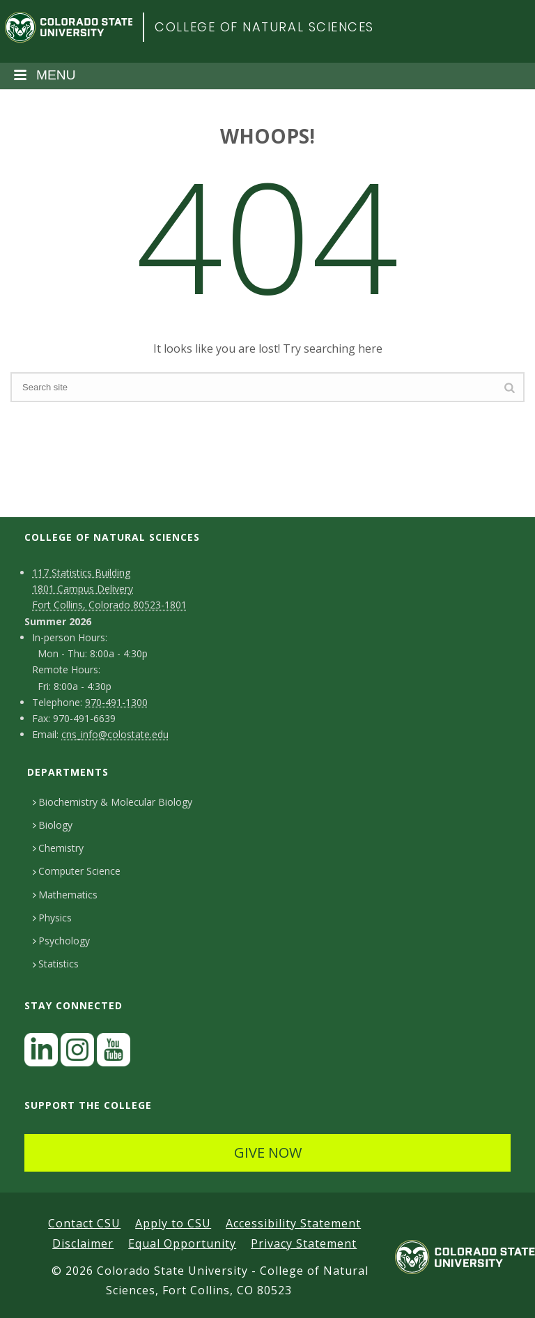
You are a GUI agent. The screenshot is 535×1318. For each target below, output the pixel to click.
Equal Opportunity (182, 1243)
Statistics (56, 963)
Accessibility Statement (293, 1223)
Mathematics (65, 894)
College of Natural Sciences (264, 27)
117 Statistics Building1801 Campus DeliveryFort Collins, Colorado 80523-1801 (109, 588)
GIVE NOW (268, 1152)
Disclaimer (83, 1243)
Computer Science (77, 871)
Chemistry (58, 848)
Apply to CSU (173, 1223)
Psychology (61, 940)
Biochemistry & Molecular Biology (112, 802)
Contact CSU (84, 1223)
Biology (52, 825)
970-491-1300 (116, 702)
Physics (52, 917)
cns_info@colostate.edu (115, 734)
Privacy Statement (304, 1243)
